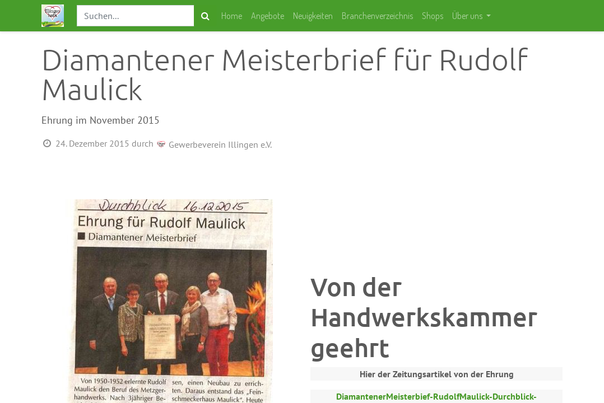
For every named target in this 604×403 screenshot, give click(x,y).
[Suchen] (205, 15)
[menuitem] (232, 15)
